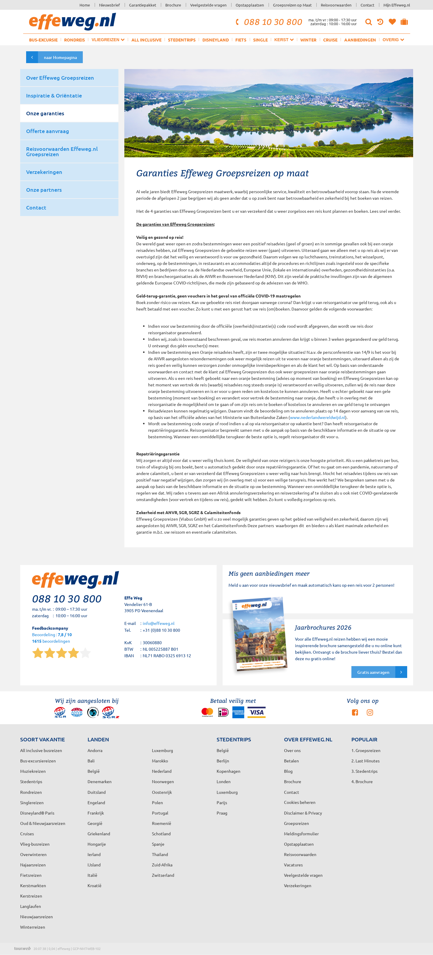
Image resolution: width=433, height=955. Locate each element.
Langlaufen (30, 906)
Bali (91, 760)
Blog (288, 771)
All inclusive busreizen (41, 750)
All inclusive (146, 40)
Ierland (94, 854)
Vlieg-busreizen (35, 844)
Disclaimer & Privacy (303, 812)
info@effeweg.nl (159, 623)
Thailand (160, 854)
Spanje (158, 844)
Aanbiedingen (360, 40)
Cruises (27, 833)
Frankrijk (96, 812)
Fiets (240, 40)
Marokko (160, 760)
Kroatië (94, 885)
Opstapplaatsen (250, 5)
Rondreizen (31, 792)
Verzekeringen (297, 885)
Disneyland (215, 40)
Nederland (162, 771)
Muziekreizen (33, 771)
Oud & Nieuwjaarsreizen (42, 823)
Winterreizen (32, 927)
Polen (157, 802)
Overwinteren (33, 854)
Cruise (330, 40)
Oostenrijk (162, 792)
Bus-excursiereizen (38, 760)
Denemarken (100, 781)
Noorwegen (163, 781)
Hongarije (97, 844)
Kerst (284, 39)
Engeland (96, 802)
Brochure (173, 5)
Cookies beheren (299, 802)
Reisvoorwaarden (336, 5)
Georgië (95, 823)
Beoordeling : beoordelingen (52, 638)
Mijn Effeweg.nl (396, 5)
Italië (92, 875)
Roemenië (161, 823)
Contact (367, 5)
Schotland (161, 833)
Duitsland (97, 792)
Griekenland (99, 833)
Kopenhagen (228, 771)
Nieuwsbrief (109, 5)
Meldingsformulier (301, 833)
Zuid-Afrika (162, 864)
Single (260, 40)
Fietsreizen (31, 875)
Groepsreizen (296, 823)
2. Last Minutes (365, 760)
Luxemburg (227, 792)
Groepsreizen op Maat (292, 5)
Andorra (95, 750)
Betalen (291, 760)
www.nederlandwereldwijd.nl (317, 417)
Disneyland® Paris (37, 812)
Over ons (292, 750)
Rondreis (74, 40)
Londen (224, 781)
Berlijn (223, 760)
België (94, 771)
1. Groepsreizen (365, 750)
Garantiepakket (142, 5)
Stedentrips (182, 40)
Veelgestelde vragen (208, 5)
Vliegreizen (108, 39)
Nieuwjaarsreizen (36, 916)
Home (85, 5)
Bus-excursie (43, 40)
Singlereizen (32, 802)
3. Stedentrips (364, 771)
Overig (393, 39)
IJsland (94, 864)
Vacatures (293, 864)
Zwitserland (163, 875)
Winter (308, 40)
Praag (222, 812)
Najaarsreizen (33, 864)
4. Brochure (362, 781)
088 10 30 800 (268, 22)
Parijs (222, 802)
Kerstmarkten (33, 885)
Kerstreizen (31, 895)
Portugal (160, 812)
